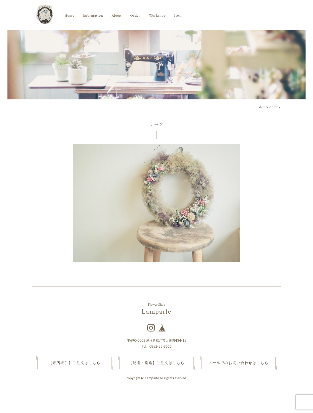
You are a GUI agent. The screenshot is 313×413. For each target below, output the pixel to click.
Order (135, 15)
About (117, 15)
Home (69, 15)
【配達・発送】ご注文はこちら (156, 363)
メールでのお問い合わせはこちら (238, 363)
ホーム (263, 107)
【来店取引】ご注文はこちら (74, 363)
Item (178, 15)
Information (93, 15)
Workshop (157, 15)
